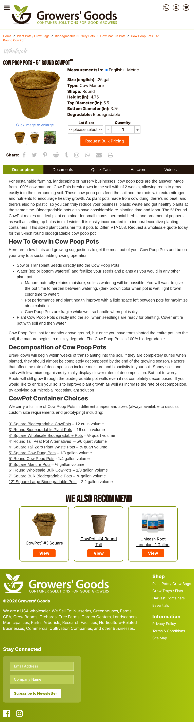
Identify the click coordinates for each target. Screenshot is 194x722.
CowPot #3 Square (44, 543)
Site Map (159, 638)
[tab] (23, 169)
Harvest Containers (168, 598)
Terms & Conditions (168, 631)
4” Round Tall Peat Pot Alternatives (40, 441)
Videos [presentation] (170, 169)
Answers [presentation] (138, 169)
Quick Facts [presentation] (102, 169)
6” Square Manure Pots (30, 464)
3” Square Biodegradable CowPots (40, 424)
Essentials (160, 605)
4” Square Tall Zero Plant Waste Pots (42, 447)
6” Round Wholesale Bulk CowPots (40, 470)
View (44, 553)
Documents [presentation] (63, 169)
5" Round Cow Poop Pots (31, 458)
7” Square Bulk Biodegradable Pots (40, 476)
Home (7, 36)
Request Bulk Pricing (104, 141)
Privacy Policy (164, 623)
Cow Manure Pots (112, 36)
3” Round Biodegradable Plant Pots (40, 429)
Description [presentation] (23, 169)
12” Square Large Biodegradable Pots (43, 481)
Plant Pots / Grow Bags (33, 36)
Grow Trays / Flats (167, 591)
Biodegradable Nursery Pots (75, 36)
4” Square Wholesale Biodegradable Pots (46, 435)
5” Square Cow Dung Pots (32, 453)
